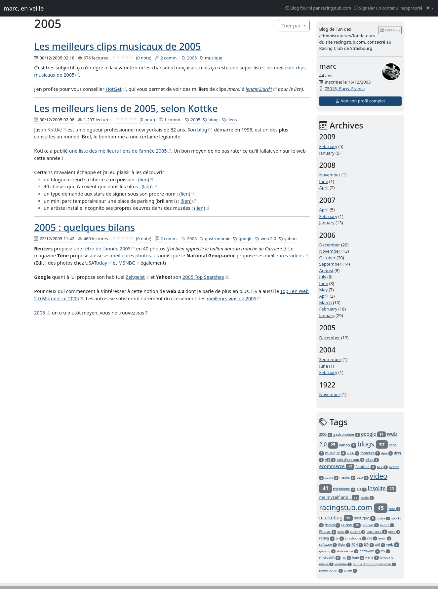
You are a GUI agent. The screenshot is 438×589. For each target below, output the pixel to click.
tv (340, 538)
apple (331, 477)
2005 (192, 58)
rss (346, 557)
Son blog (197, 130)
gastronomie (218, 238)
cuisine (357, 532)
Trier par (292, 25)
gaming (327, 551)
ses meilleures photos (126, 255)
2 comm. (169, 58)
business (377, 531)
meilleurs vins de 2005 (231, 298)
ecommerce (336, 466)
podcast (370, 525)
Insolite (382, 488)
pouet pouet (331, 570)
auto (394, 509)
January (326, 153)
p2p (363, 477)
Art (362, 489)
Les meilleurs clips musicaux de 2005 (117, 46)
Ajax (387, 453)
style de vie (347, 551)
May (323, 290)
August (326, 271)
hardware (370, 551)
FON (357, 544)
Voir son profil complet (360, 101)
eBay (371, 459)
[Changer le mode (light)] (429, 8)
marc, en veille (24, 8)
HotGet (113, 89)
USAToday (96, 263)
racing (327, 538)
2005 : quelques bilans (84, 227)
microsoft (329, 557)
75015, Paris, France (345, 89)
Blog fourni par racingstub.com (318, 8)
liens (232, 120)
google (246, 238)
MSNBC (126, 263)
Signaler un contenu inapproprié (388, 8)
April (323, 188)
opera (383, 518)
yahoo (290, 238)
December (329, 245)
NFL (382, 467)
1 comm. (172, 120)
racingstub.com (353, 507)
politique (365, 517)
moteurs (370, 453)
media (347, 477)
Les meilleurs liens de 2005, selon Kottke (126, 108)
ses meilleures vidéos (279, 255)
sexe (343, 532)
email (385, 538)
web (392, 544)
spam (350, 570)
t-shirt (387, 525)
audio (367, 498)
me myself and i (339, 497)
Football (365, 466)
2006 (353, 453)
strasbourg (355, 538)
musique (213, 58)
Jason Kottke (48, 130)
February (328, 146)
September (330, 264)
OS (385, 551)
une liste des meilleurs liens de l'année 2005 (118, 151)
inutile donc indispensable (374, 564)
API (330, 459)
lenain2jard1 (259, 89)
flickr (344, 544)
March (325, 303)
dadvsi (332, 525)
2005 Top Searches (203, 277)
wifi (380, 544)
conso (350, 525)
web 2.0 (268, 238)
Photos (327, 531)
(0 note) (131, 58)
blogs (214, 120)
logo (358, 557)
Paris (372, 557)
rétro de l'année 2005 (107, 248)
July (322, 277)
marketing (335, 517)
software (328, 544)
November (329, 175)
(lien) (143, 179)
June (323, 181)
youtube (343, 564)
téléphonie (344, 489)
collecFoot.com (350, 460)
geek (394, 532)
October (327, 258)
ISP (369, 544)
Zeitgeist (135, 277)
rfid (372, 538)
